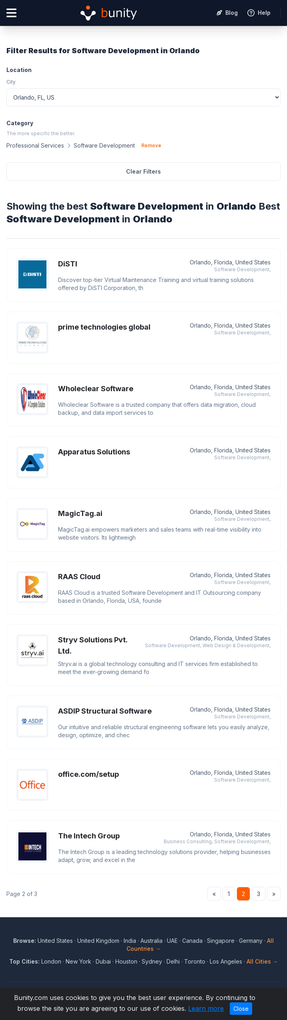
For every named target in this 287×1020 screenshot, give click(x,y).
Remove (151, 145)
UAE (172, 940)
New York (78, 961)
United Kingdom (98, 940)
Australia (151, 940)
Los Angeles (226, 961)
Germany (251, 940)
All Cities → (262, 961)
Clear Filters (143, 171)
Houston (126, 961)
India (130, 940)
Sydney (152, 961)
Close (241, 1008)
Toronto (194, 961)
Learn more (206, 1008)
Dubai (103, 961)
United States (55, 940)
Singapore (221, 940)
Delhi (173, 961)
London (51, 961)
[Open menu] (11, 13)
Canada (192, 940)
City (11, 82)
